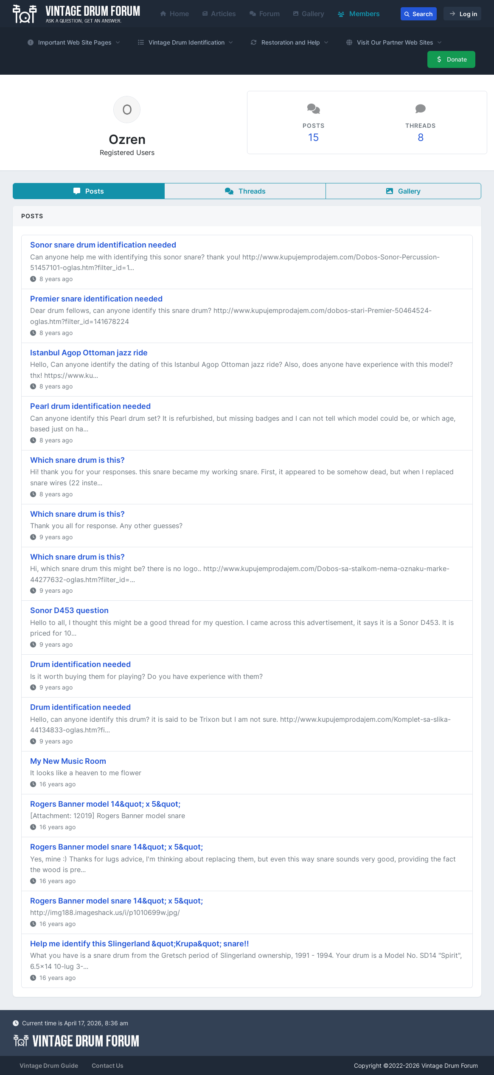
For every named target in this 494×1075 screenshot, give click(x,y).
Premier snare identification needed (96, 298)
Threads (245, 191)
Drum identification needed (80, 664)
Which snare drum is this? (77, 460)
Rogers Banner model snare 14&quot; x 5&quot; (116, 846)
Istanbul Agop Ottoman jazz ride (89, 352)
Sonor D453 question (69, 610)
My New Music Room (68, 761)
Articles (219, 13)
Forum (265, 13)
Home (174, 13)
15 (313, 137)
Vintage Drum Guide (49, 1065)
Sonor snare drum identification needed (103, 244)
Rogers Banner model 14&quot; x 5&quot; (105, 803)
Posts (88, 191)
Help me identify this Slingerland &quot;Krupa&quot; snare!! (139, 943)
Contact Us (108, 1065)
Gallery (308, 13)
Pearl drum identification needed (90, 406)
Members (359, 13)
